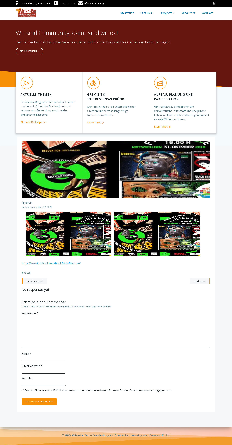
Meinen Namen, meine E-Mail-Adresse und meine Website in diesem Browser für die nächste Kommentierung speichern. (98, 389)
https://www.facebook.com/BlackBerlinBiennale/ (51, 262)
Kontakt (207, 13)
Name (26, 352)
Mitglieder (188, 13)
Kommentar (30, 312)
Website (27, 377)
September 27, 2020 (41, 205)
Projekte (168, 13)
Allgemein (27, 201)
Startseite (127, 13)
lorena (25, 205)
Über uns (148, 13)
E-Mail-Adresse (32, 365)
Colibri (166, 435)
